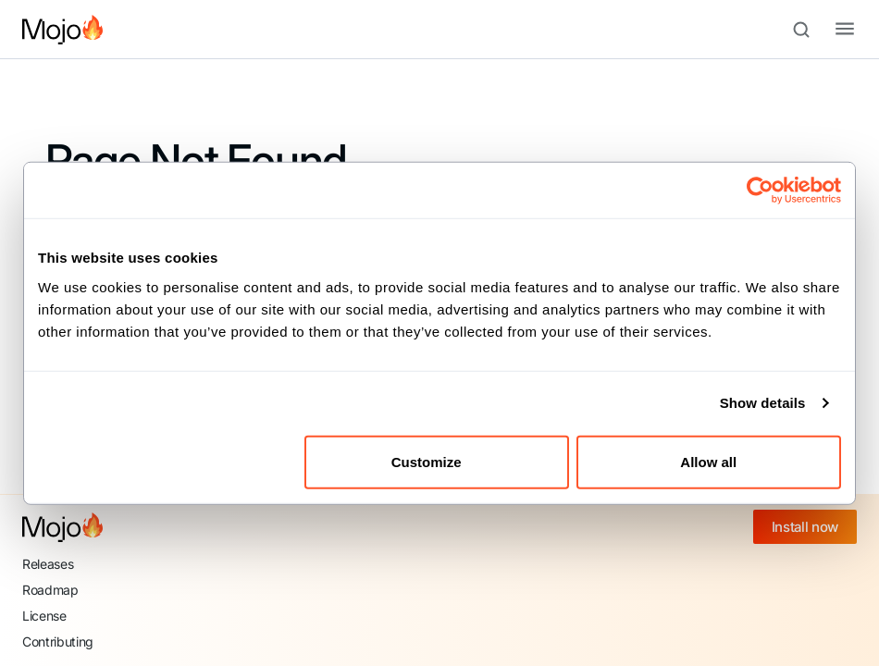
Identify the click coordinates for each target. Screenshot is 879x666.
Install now (805, 527)
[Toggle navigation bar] (830, 29)
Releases (47, 564)
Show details (763, 403)
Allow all (708, 461)
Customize (437, 461)
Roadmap (50, 590)
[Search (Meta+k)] (809, 29)
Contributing (57, 641)
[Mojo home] (62, 527)
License (44, 615)
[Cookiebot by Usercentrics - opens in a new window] (760, 190)
